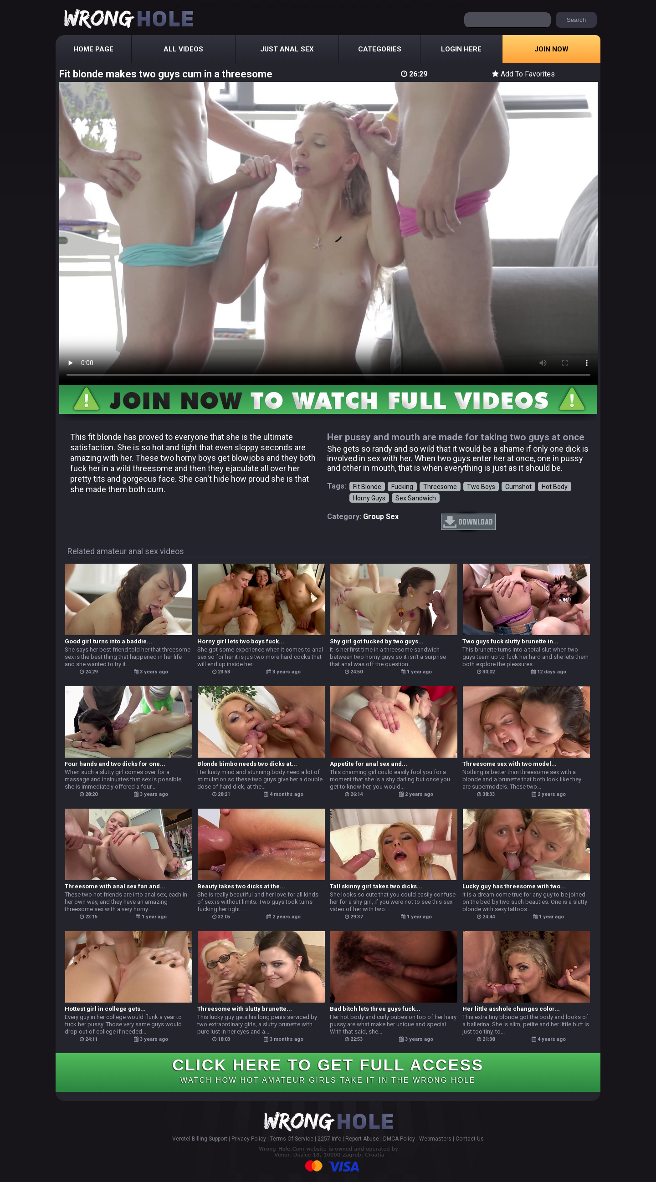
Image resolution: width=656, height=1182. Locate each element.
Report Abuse (362, 1139)
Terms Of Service (291, 1139)
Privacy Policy (248, 1139)
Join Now (551, 49)
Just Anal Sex (287, 49)
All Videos (183, 49)
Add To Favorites (523, 74)
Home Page (93, 49)
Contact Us (470, 1139)
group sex (381, 516)
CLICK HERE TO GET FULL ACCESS (327, 1070)
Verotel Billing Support (199, 1139)
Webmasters (435, 1139)
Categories (379, 49)
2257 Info (329, 1139)
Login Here (461, 49)
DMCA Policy (399, 1139)
